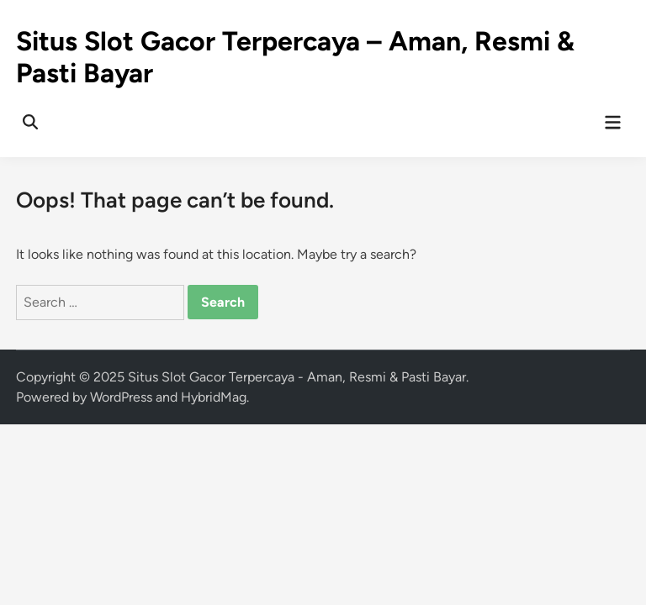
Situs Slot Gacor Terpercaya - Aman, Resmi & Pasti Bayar (297, 377)
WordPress (121, 397)
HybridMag (213, 397)
